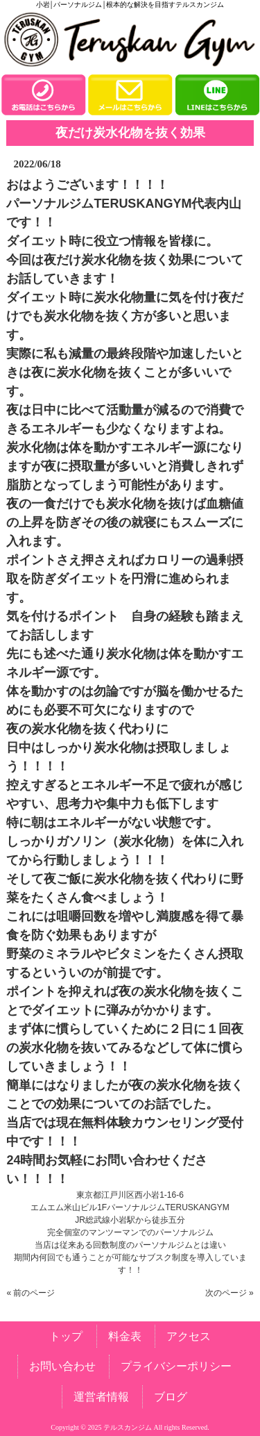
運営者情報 (101, 1397)
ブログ (170, 1397)
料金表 (124, 1336)
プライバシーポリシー (176, 1366)
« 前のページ (30, 1293)
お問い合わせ (62, 1366)
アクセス (188, 1336)
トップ (66, 1336)
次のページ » (229, 1293)
